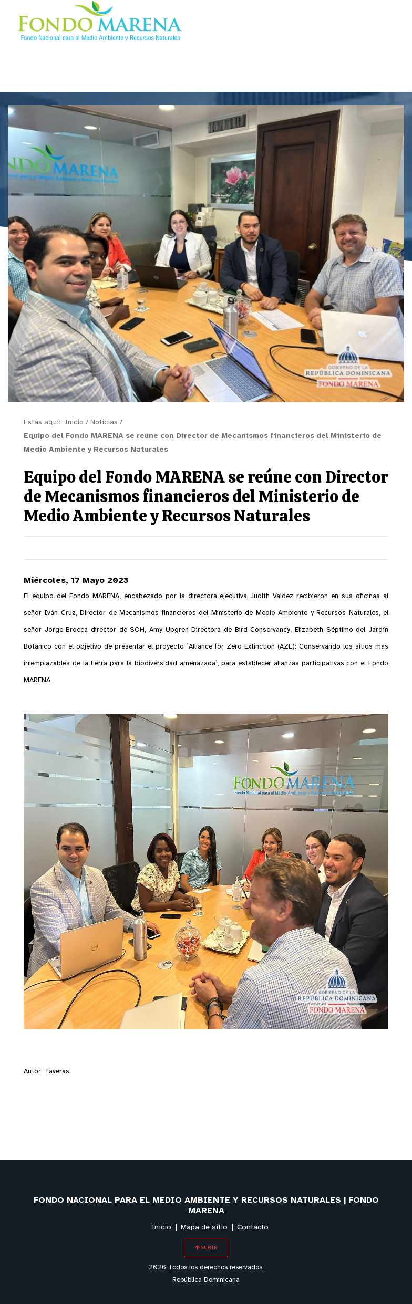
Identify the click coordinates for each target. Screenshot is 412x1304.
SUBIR (206, 1248)
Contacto (253, 1228)
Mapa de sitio (204, 1228)
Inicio (161, 1228)
